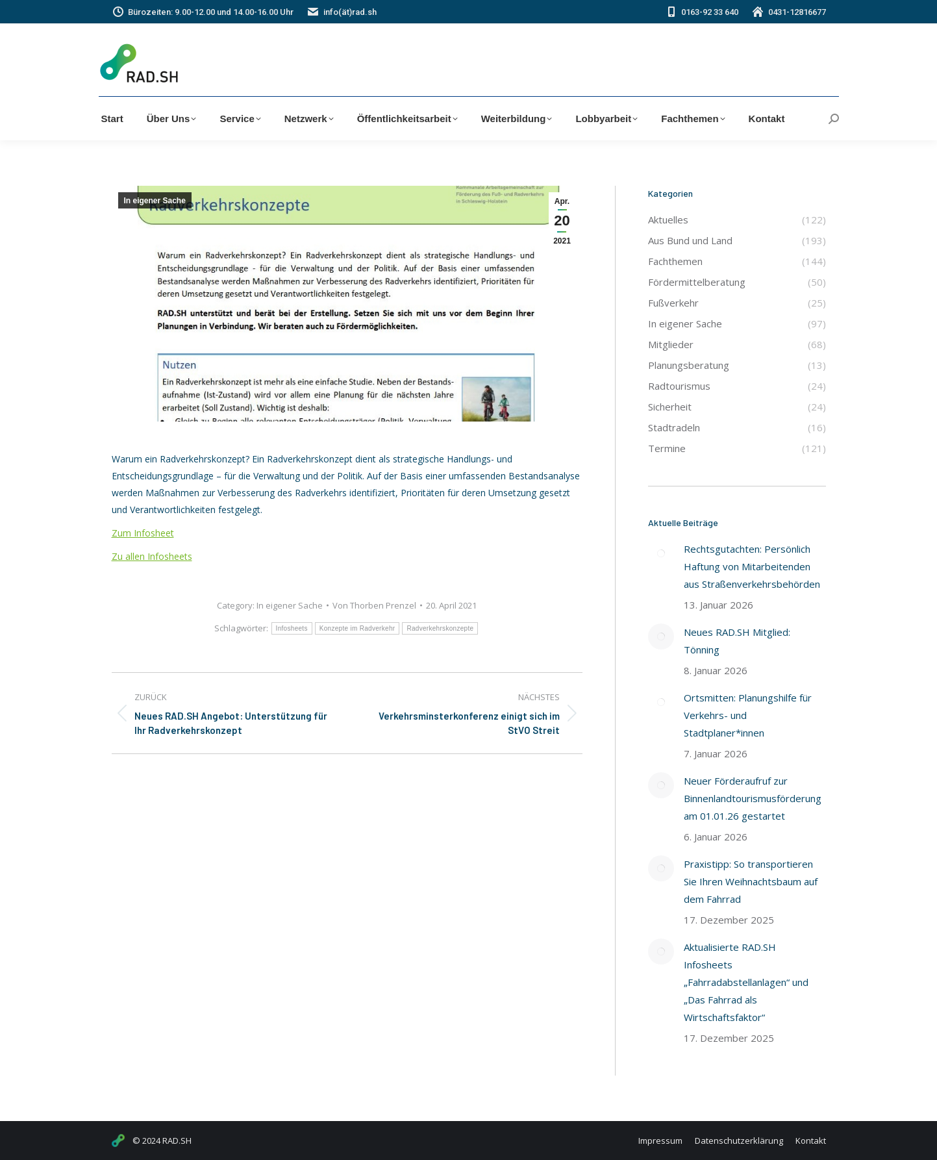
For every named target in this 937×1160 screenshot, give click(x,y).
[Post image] (661, 553)
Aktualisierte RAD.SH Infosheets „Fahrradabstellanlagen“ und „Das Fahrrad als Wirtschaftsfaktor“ (746, 982)
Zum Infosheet (143, 533)
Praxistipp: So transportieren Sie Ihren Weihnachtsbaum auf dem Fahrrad (751, 881)
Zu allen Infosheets (152, 556)
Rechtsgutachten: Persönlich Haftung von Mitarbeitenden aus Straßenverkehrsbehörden (752, 566)
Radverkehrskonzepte (439, 628)
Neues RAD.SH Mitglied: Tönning (737, 640)
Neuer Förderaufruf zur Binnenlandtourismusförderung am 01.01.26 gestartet (752, 798)
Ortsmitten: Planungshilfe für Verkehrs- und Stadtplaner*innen (748, 715)
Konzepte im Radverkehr (357, 628)
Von (374, 605)
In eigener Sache (155, 200)
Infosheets (292, 628)
